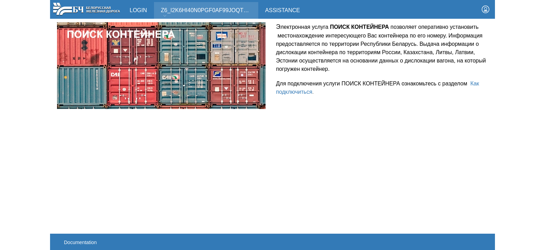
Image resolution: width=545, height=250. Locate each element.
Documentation (80, 242)
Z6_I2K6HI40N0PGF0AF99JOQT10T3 (208, 12)
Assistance (282, 10)
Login (138, 10)
